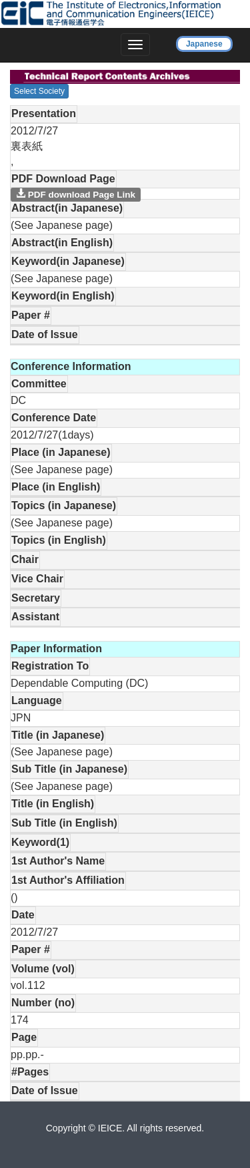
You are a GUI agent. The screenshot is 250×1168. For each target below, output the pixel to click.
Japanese (204, 44)
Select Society (39, 91)
